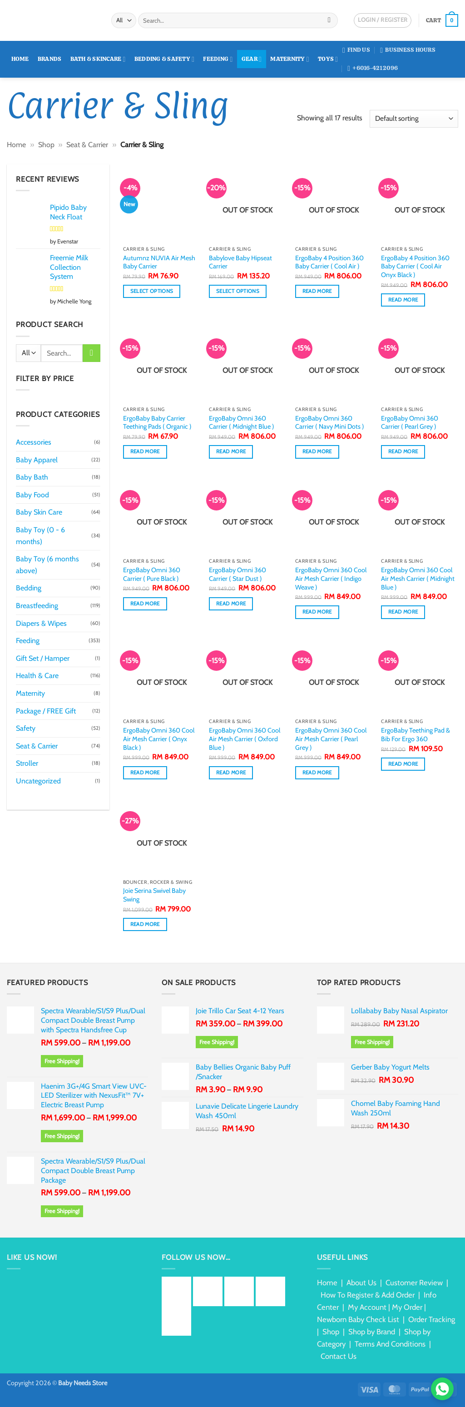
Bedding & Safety (164, 59)
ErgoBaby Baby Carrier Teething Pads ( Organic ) (157, 422)
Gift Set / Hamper (42, 658)
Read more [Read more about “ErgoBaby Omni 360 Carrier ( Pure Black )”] (145, 603)
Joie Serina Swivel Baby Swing (154, 895)
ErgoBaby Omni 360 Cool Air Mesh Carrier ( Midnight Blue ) (418, 578)
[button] (442, 20)
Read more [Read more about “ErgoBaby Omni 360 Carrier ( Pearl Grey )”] (403, 451)
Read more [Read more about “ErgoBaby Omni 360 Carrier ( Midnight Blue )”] (231, 451)
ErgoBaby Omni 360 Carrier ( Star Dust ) (237, 574)
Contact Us (338, 1356)
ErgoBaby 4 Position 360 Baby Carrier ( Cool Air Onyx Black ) (415, 266)
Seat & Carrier (87, 144)
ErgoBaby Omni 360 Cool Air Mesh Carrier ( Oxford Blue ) (244, 738)
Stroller (27, 763)
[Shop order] (414, 119)
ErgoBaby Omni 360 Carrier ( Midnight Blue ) (241, 422)
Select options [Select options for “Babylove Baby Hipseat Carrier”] (237, 291)
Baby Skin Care (39, 512)
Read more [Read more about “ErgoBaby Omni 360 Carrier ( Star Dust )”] (231, 603)
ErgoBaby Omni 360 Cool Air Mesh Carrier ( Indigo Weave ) (330, 578)
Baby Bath (32, 477)
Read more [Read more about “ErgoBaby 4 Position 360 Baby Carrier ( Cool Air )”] (317, 291)
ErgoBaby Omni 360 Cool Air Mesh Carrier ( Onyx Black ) (158, 738)
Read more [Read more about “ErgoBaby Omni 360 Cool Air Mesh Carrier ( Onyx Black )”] (145, 772)
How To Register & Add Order (368, 1294)
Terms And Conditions (390, 1343)
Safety (25, 728)
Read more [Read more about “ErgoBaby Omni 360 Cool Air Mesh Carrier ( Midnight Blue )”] (403, 612)
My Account (367, 1307)
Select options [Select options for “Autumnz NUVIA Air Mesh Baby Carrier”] (151, 291)
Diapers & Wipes (41, 623)
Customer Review (414, 1282)
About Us (361, 1282)
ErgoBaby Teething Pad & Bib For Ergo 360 (415, 734)
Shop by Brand (371, 1331)
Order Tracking (431, 1319)
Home (20, 59)
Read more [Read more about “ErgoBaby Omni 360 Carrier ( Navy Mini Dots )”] (317, 451)
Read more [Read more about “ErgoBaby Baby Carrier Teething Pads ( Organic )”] (145, 451)
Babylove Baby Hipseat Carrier (240, 262)
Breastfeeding (37, 605)
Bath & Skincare (98, 59)
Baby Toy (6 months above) (47, 565)
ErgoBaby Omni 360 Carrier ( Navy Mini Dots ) (329, 422)
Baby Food (32, 494)
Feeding (217, 59)
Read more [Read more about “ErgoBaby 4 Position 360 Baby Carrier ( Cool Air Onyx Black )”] (403, 300)
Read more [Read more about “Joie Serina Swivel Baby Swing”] (145, 924)
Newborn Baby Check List (358, 1319)
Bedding (28, 588)
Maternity (289, 59)
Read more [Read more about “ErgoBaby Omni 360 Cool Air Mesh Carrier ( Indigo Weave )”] (317, 612)
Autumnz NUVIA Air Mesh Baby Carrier (159, 262)
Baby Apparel (37, 460)
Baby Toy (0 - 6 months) (40, 535)
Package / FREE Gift (46, 711)
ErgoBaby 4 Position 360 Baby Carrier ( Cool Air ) (329, 262)
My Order (407, 1307)
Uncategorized (38, 781)
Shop (46, 144)
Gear (252, 59)
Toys (328, 59)
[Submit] (329, 20)
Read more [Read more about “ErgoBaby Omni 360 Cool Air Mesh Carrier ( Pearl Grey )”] (317, 772)
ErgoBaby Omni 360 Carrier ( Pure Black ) (151, 574)
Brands (50, 59)
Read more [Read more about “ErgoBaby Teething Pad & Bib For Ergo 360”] (403, 764)
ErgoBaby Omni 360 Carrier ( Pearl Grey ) (409, 422)
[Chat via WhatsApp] (442, 1388)
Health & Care (37, 675)
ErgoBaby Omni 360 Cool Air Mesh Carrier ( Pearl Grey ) (330, 738)
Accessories (33, 442)
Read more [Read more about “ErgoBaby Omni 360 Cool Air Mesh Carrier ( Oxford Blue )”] (231, 772)
